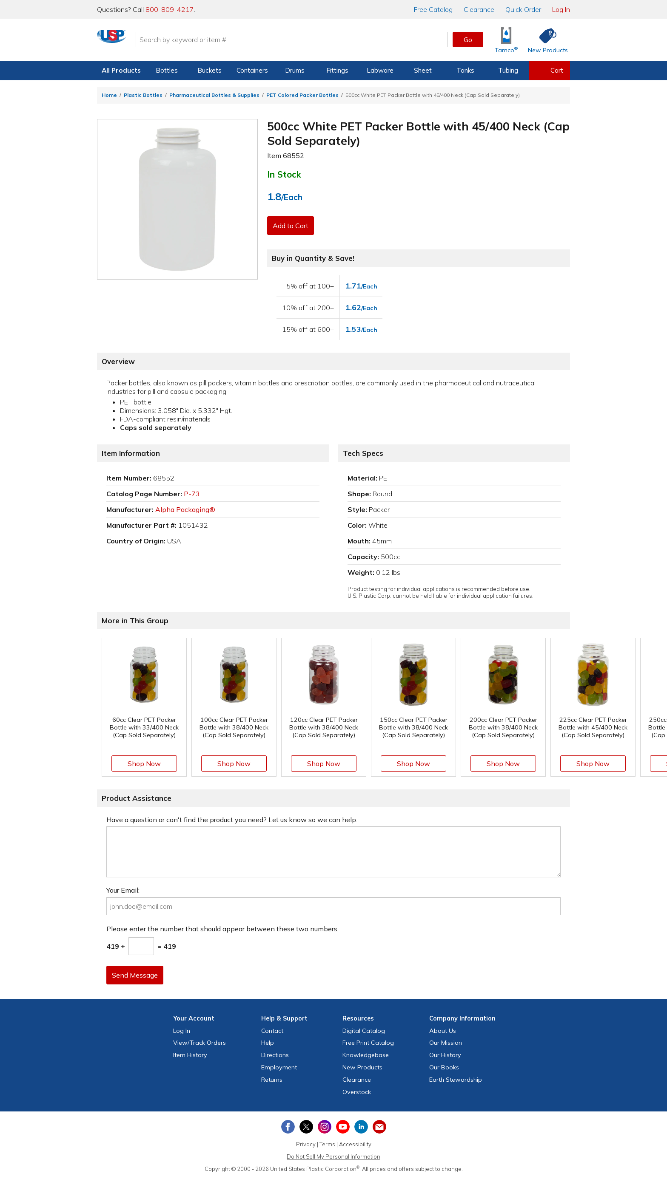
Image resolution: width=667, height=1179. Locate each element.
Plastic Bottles (143, 95)
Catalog (433, 9)
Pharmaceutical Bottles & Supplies (214, 95)
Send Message (137, 975)
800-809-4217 (169, 9)
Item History (190, 1055)
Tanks (465, 70)
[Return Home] (147, 41)
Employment (279, 1067)
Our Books (444, 1067)
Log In (561, 9)
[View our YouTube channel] (342, 1126)
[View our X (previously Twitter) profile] (306, 1126)
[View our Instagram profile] (324, 1126)
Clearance (479, 9)
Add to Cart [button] (292, 225)
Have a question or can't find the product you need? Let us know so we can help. (231, 819)
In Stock (284, 174)
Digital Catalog (363, 1031)
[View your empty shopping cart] (549, 70)
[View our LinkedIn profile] (361, 1126)
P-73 (192, 493)
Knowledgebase (365, 1055)
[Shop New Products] (545, 39)
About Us (442, 1031)
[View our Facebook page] (287, 1126)
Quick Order (523, 9)
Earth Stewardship (455, 1079)
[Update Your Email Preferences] (379, 1126)
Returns (271, 1079)
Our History (445, 1055)
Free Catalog (368, 1042)
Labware (380, 70)
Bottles (167, 70)
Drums (295, 70)
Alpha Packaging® (185, 509)
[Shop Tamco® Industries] (506, 39)
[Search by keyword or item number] (327, 39)
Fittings (337, 70)
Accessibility (355, 1144)
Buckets (209, 70)
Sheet (423, 70)
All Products (121, 70)
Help (267, 1042)
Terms (327, 1144)
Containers (252, 70)
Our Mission (445, 1042)
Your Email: (123, 890)
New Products (362, 1067)
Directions (275, 1055)
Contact (272, 1031)
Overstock (356, 1092)
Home (109, 95)
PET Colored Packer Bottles (302, 95)
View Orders (199, 1042)
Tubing (508, 70)
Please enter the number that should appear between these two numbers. (222, 929)
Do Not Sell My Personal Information (333, 1156)
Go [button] (468, 39)
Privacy (306, 1144)
